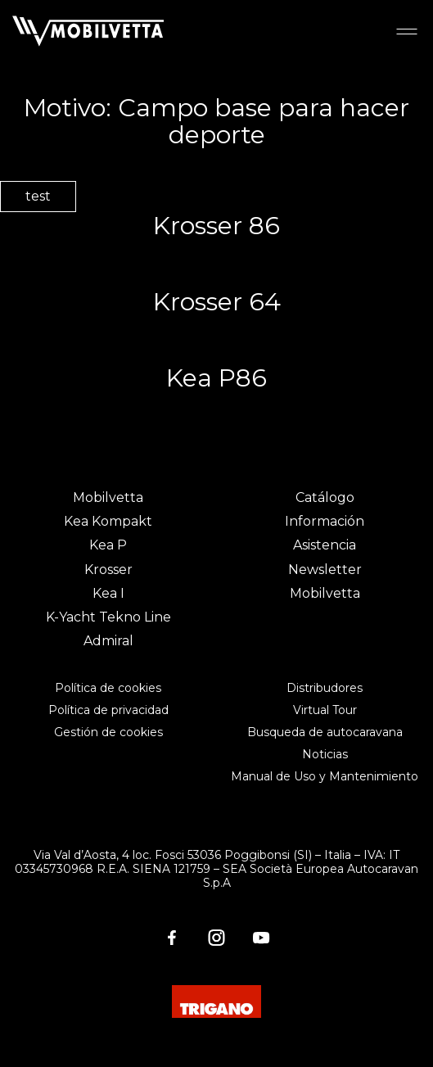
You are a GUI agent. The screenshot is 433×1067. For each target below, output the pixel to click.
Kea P (108, 545)
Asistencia (324, 545)
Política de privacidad (108, 710)
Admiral (108, 641)
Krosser (108, 569)
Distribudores (324, 687)
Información (324, 521)
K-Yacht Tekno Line (108, 617)
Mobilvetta (108, 497)
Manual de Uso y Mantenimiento (324, 776)
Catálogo (324, 497)
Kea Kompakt (108, 521)
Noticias (325, 754)
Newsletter (325, 569)
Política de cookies (108, 687)
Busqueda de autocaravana (325, 732)
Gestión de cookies (108, 732)
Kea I (108, 593)
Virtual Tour (325, 710)
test (38, 196)
